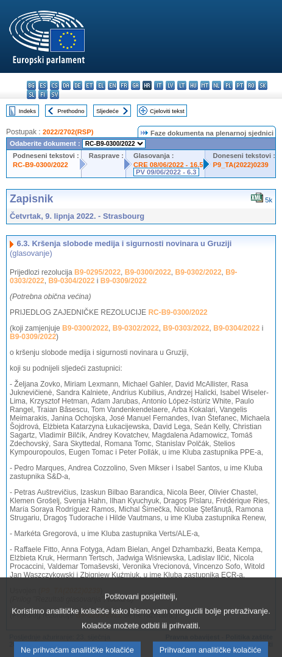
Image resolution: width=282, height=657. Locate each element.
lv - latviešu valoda (170, 85)
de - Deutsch (77, 85)
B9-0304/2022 (71, 281)
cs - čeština (54, 85)
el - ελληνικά (100, 85)
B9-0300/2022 (148, 272)
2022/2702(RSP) (68, 132)
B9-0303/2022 (186, 328)
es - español (43, 85)
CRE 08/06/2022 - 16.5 (168, 164)
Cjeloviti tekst (167, 111)
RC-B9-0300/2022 (40, 164)
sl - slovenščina (31, 94)
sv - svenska (54, 94)
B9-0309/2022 (123, 281)
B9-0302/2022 (198, 272)
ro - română (251, 85)
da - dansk (66, 85)
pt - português (239, 85)
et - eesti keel (89, 85)
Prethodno (70, 111)
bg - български (31, 85)
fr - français (124, 85)
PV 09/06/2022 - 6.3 (166, 172)
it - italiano (158, 85)
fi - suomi (43, 94)
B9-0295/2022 (97, 272)
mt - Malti (205, 85)
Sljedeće (107, 111)
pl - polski (228, 85)
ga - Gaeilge (135, 85)
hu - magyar (193, 85)
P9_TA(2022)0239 (240, 164)
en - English (112, 85)
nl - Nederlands (216, 85)
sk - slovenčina (262, 85)
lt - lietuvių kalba (181, 85)
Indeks (27, 111)
